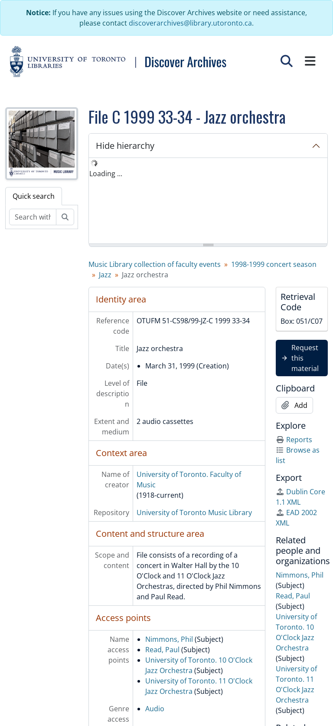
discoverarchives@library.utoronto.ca (190, 23)
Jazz (105, 274)
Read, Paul (162, 649)
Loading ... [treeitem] (105, 173)
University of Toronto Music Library (194, 512)
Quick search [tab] (34, 196)
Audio (154, 708)
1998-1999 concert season (274, 264)
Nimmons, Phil (169, 639)
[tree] (208, 201)
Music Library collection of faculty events (154, 264)
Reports (294, 439)
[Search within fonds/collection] (32, 217)
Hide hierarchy (125, 145)
